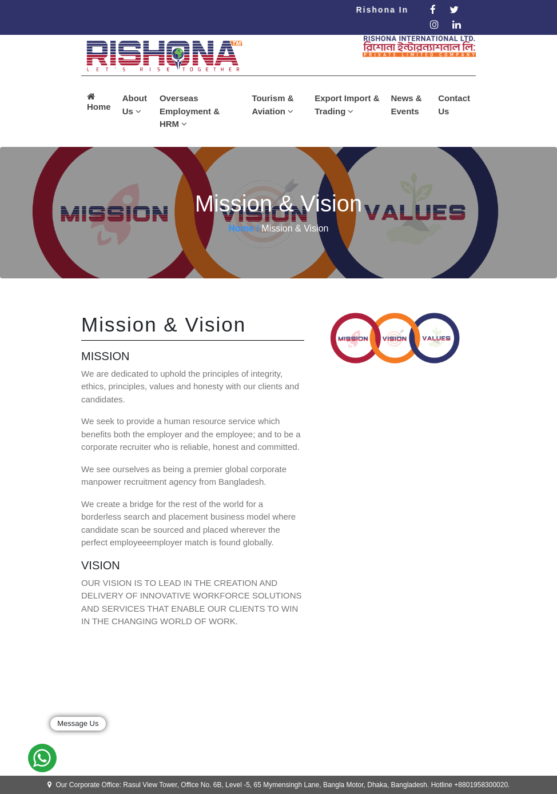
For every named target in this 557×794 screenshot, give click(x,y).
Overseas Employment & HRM (190, 111)
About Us (134, 104)
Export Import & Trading (347, 104)
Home (99, 101)
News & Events (406, 104)
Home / (244, 228)
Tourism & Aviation (272, 104)
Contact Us (454, 104)
